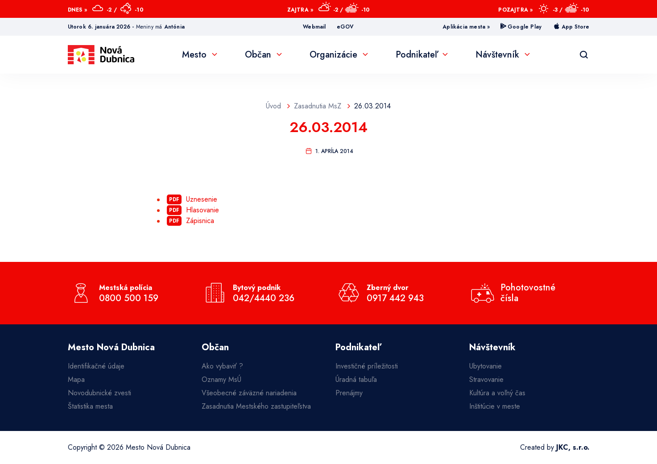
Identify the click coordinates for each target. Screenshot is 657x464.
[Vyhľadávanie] (583, 55)
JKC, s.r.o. (573, 447)
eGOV (345, 27)
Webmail (314, 27)
